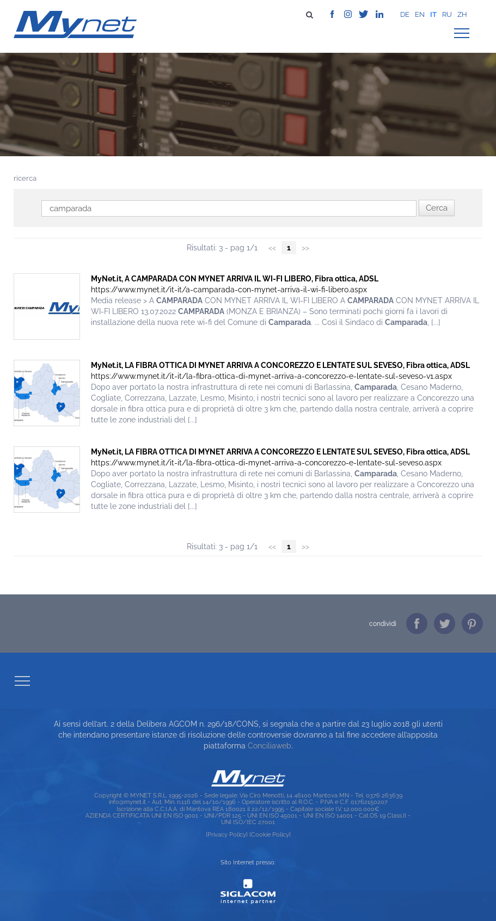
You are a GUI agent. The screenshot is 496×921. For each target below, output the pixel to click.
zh (462, 14)
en (420, 14)
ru (447, 14)
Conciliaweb (269, 745)
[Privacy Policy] (227, 834)
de (404, 14)
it (433, 14)
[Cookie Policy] (270, 834)
